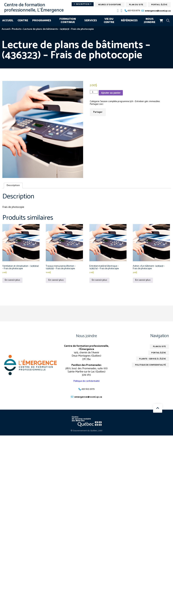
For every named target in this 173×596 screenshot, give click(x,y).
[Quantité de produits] (94, 92)
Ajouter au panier (110, 92)
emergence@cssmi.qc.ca (158, 11)
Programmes (41, 20)
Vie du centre (109, 21)
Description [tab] (14, 186)
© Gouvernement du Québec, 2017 (87, 433)
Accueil (7, 20)
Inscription (82, 4)
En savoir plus (13, 282)
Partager (97, 112)
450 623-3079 (134, 10)
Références (129, 20)
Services (90, 20)
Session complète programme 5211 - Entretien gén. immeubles (134, 102)
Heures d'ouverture (109, 4)
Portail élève (159, 4)
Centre (23, 20)
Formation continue (67, 21)
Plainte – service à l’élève (150, 362)
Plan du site (136, 4)
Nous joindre (149, 21)
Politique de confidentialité (86, 383)
